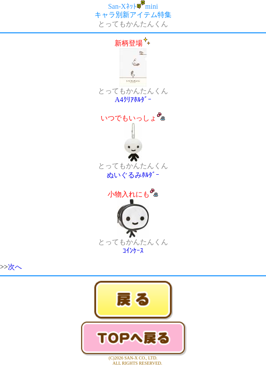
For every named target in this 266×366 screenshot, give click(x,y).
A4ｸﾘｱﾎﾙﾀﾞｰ (133, 99)
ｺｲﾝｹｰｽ (133, 250)
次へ (15, 267)
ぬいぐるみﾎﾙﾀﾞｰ (133, 175)
